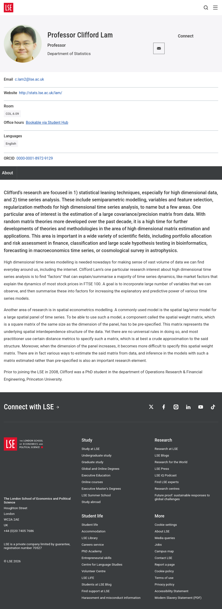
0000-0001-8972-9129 (34, 159)
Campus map (164, 551)
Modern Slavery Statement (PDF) (178, 598)
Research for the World (171, 462)
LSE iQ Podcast (166, 475)
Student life (90, 524)
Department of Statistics (69, 53)
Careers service (93, 544)
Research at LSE (166, 449)
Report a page (165, 564)
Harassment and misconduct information (111, 598)
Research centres (167, 488)
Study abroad (91, 502)
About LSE (162, 531)
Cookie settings (166, 524)
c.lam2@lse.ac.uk (29, 80)
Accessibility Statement (171, 591)
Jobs (158, 544)
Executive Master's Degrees (101, 488)
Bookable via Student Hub (47, 122)
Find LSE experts (167, 482)
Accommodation (94, 531)
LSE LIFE (88, 578)
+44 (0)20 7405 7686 (19, 531)
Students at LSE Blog (96, 584)
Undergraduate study (96, 455)
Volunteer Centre (94, 571)
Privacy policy (164, 584)
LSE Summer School (96, 495)
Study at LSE (91, 449)
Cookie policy (164, 571)
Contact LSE (163, 558)
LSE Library (90, 538)
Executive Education (96, 475)
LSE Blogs (162, 455)
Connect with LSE (32, 407)
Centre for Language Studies (102, 564)
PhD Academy (92, 551)
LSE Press (162, 469)
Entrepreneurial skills (96, 558)
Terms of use (164, 578)
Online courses (92, 482)
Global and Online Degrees (100, 469)
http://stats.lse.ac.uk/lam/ (40, 93)
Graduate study (92, 462)
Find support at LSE (96, 591)
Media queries (165, 538)
